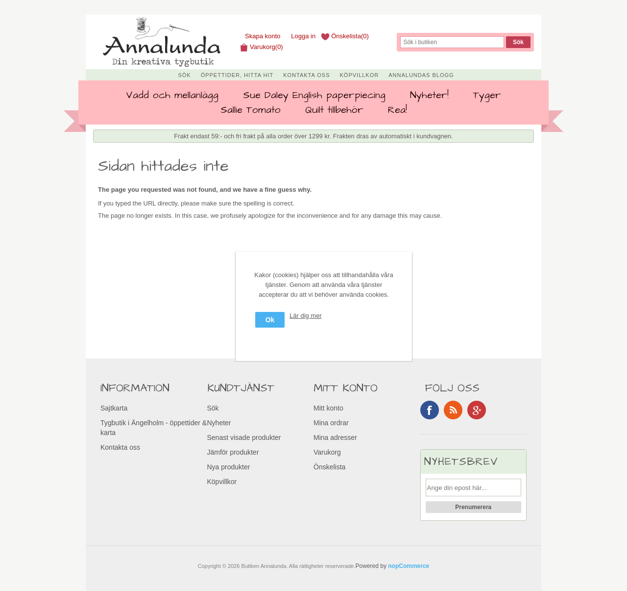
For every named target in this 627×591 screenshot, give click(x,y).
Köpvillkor (359, 75)
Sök (184, 75)
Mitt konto (328, 408)
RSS (453, 410)
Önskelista (329, 467)
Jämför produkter (233, 452)
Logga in (303, 36)
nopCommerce (408, 566)
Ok (270, 320)
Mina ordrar (331, 423)
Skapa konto (262, 36)
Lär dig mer (305, 315)
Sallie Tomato (250, 110)
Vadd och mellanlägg (172, 95)
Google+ (476, 410)
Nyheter (219, 423)
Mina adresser (335, 437)
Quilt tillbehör (334, 110)
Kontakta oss (306, 75)
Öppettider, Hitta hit (237, 75)
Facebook (429, 410)
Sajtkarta (113, 408)
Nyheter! (429, 95)
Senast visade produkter (244, 437)
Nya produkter (228, 467)
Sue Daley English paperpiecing (314, 95)
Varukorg (327, 452)
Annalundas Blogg (421, 75)
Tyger (487, 95)
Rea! (397, 110)
